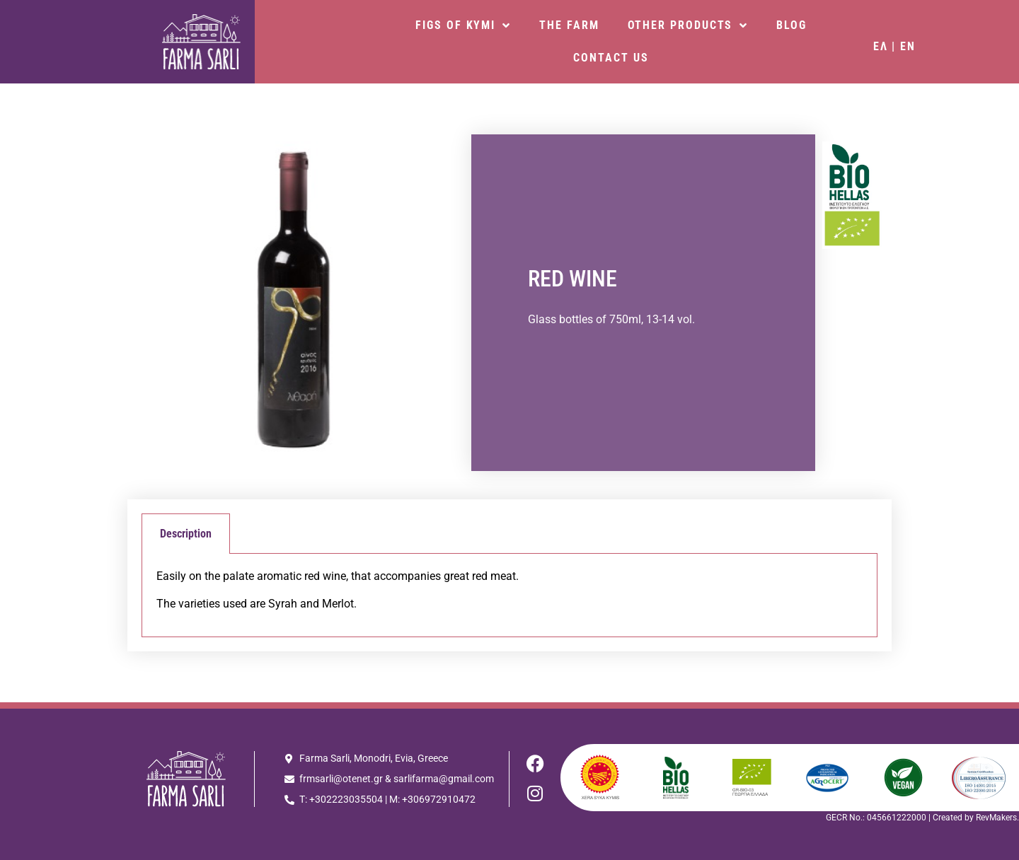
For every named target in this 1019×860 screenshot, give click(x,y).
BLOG (791, 25)
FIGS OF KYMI (463, 25)
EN (908, 46)
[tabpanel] (509, 595)
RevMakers (996, 818)
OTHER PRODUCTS (688, 25)
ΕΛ (880, 46)
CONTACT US (610, 57)
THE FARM (569, 25)
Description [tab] (186, 533)
